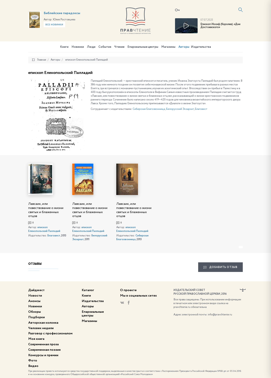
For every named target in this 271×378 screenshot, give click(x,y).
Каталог (88, 290)
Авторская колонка (43, 322)
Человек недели (41, 328)
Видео (33, 366)
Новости (35, 295)
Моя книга (36, 339)
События (104, 47)
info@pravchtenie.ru (220, 314)
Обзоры (34, 311)
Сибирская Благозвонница (149, 109)
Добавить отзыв (220, 267)
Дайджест (36, 290)
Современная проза (43, 344)
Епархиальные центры (142, 47)
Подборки (36, 317)
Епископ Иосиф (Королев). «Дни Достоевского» (220, 26)
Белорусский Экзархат (180, 109)
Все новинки (54, 25)
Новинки (78, 47)
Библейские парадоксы (62, 13)
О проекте (128, 290)
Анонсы (34, 301)
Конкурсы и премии (43, 355)
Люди (91, 47)
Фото (32, 360)
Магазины (168, 47)
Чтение (119, 47)
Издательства (201, 47)
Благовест (201, 109)
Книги (64, 47)
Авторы (183, 47)
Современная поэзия (44, 349)
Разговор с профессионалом (50, 333)
